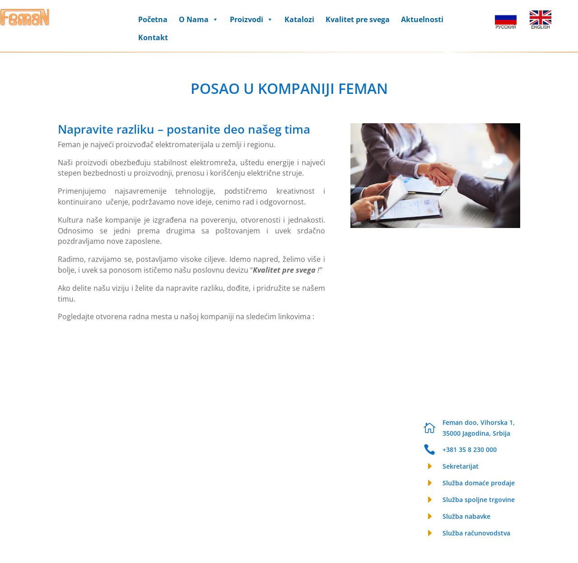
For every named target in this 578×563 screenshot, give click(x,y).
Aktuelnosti (422, 19)
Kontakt (153, 37)
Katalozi (299, 19)
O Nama (199, 19)
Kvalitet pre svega (358, 19)
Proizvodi (251, 19)
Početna (153, 19)
